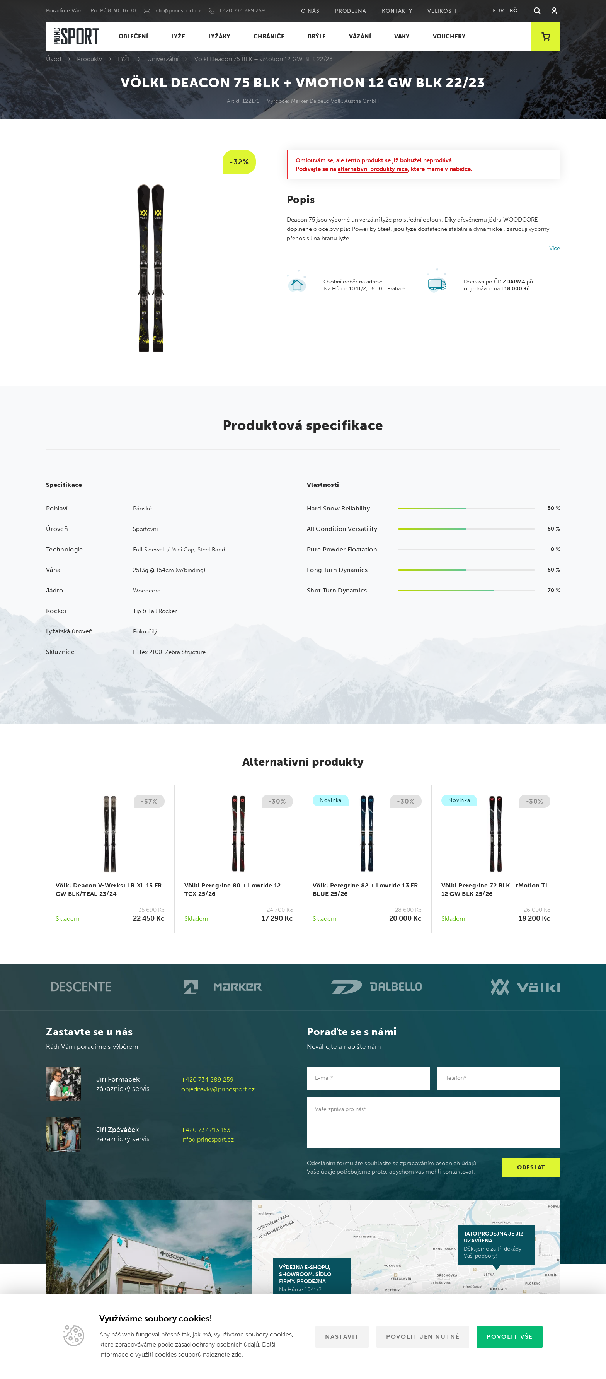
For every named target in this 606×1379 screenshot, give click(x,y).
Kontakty (397, 11)
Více (554, 248)
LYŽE (178, 36)
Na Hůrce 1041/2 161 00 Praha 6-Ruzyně (312, 1282)
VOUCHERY (449, 36)
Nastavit (342, 1336)
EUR (498, 10)
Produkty (89, 59)
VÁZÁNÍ (360, 36)
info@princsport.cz (177, 10)
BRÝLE (317, 36)
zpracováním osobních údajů (438, 1163)
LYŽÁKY (219, 36)
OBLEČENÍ (133, 36)
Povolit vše (510, 1336)
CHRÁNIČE (269, 36)
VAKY (402, 36)
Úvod (53, 59)
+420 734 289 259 (242, 10)
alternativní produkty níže (373, 169)
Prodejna (350, 11)
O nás (310, 11)
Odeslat (531, 1167)
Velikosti (441, 11)
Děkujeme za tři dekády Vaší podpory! (496, 1245)
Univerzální (163, 59)
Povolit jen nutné (423, 1336)
